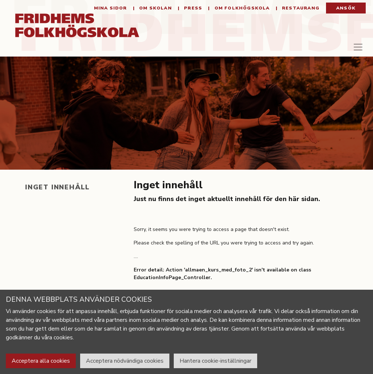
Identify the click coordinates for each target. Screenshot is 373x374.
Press (192, 11)
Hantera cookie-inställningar (215, 361)
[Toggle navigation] (352, 52)
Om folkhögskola (241, 11)
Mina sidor (110, 11)
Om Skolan (155, 11)
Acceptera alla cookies (41, 361)
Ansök (346, 11)
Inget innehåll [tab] (57, 193)
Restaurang (299, 11)
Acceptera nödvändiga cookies (125, 361)
